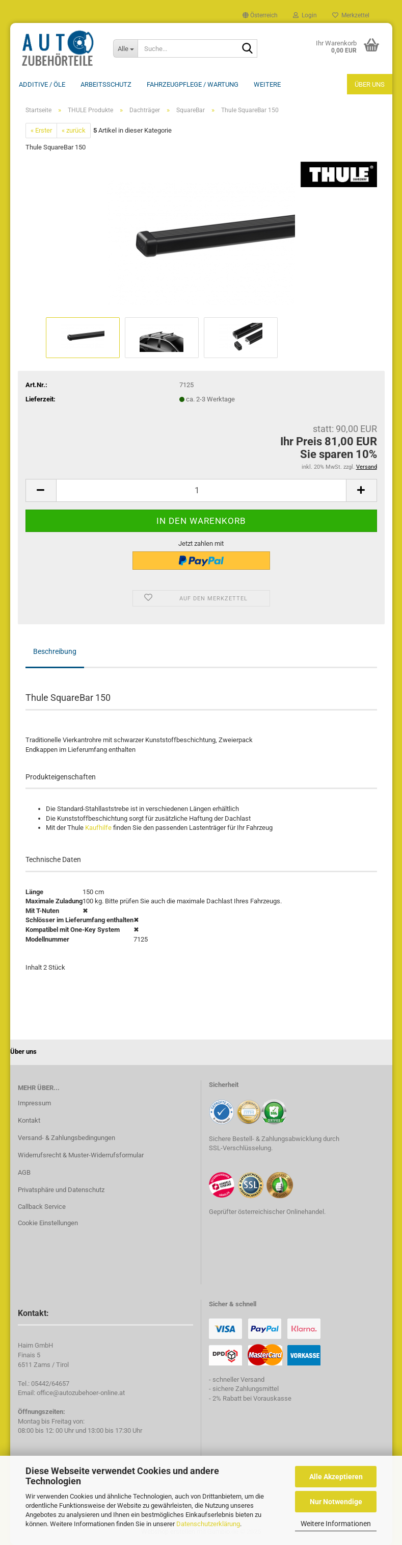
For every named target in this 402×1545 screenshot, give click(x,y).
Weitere (267, 84)
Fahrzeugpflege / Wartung (192, 84)
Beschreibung (54, 651)
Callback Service (42, 1206)
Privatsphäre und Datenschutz (61, 1190)
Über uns (370, 84)
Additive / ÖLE (42, 84)
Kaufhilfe (98, 827)
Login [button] (305, 15)
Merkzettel (350, 15)
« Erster (41, 130)
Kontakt (29, 1120)
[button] (260, 15)
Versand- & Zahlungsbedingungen (66, 1138)
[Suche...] (125, 48)
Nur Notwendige (336, 1502)
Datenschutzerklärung (208, 1524)
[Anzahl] (201, 490)
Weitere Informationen (336, 1523)
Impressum (34, 1103)
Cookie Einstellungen (48, 1223)
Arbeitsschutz (106, 84)
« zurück (74, 130)
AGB (24, 1172)
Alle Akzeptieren (336, 1477)
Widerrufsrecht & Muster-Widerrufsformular (81, 1155)
